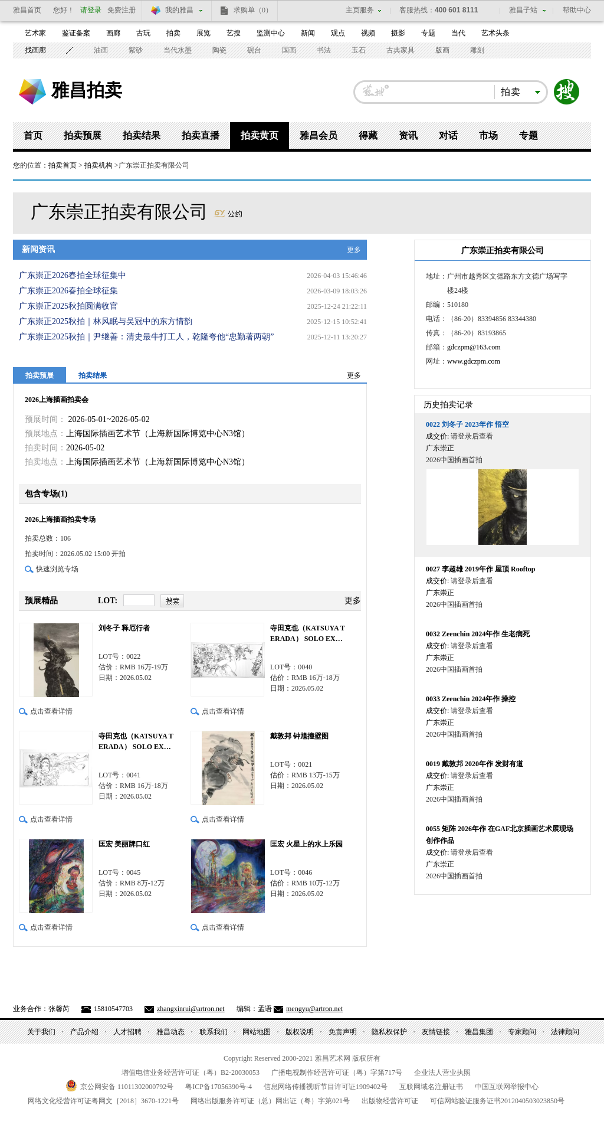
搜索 (567, 92)
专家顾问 (522, 1032)
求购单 (253, 10)
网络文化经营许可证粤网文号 (103, 1101)
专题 (428, 33)
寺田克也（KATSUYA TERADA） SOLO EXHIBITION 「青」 (136, 742)
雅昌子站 (523, 10)
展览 (203, 33)
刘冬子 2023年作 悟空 (467, 424)
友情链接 (436, 1032)
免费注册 (121, 10)
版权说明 (299, 1032)
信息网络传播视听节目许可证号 (326, 1087)
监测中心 (271, 33)
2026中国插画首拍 (454, 460)
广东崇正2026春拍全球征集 (68, 290)
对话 (448, 135)
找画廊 (35, 50)
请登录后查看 (472, 436)
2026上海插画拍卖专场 (60, 519)
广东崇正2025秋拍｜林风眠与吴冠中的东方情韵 (105, 321)
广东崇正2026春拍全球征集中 (72, 275)
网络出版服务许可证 (270, 1101)
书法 (324, 50)
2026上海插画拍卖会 (56, 399)
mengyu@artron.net (314, 1009)
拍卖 (173, 33)
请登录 (90, 10)
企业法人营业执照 (442, 1072)
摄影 (398, 33)
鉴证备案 (76, 33)
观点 (338, 33)
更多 (354, 250)
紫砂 (136, 50)
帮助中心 (577, 10)
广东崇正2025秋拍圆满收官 (68, 306)
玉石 (359, 50)
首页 (33, 135)
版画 (442, 50)
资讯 (408, 135)
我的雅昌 (179, 10)
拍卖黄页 (259, 135)
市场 (488, 135)
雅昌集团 (479, 1032)
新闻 (308, 33)
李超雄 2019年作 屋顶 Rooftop (480, 569)
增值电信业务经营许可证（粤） (191, 1072)
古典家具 (400, 50)
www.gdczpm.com (473, 361)
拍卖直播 (200, 135)
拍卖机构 (98, 165)
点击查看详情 (51, 711)
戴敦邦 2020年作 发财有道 (474, 764)
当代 (458, 33)
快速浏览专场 (57, 569)
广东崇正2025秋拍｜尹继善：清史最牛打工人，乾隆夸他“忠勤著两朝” (146, 336)
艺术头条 (495, 33)
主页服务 (360, 10)
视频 (368, 33)
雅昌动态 (170, 1032)
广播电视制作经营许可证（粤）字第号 (336, 1072)
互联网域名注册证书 (431, 1087)
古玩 (143, 33)
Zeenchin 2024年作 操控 (471, 699)
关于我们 (41, 1032)
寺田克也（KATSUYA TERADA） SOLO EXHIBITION (307, 634)
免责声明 (343, 1032)
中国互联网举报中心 (507, 1087)
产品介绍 (84, 1032)
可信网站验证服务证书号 (497, 1101)
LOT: (107, 600)
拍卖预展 (82, 135)
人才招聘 (127, 1032)
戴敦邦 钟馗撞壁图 (299, 736)
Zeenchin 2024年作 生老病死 (478, 634)
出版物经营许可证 (390, 1101)
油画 (101, 50)
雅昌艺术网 (32, 91)
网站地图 (256, 1032)
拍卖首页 (62, 165)
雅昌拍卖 (86, 89)
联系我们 (213, 1032)
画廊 (113, 33)
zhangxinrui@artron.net (191, 1009)
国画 (289, 50)
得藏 (368, 135)
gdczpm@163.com (474, 347)
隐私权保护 (389, 1032)
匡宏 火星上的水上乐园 (306, 844)
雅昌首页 (27, 10)
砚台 (254, 50)
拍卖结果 (141, 135)
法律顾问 (565, 1032)
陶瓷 (219, 50)
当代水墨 (177, 50)
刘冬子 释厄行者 (124, 628)
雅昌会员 (318, 135)
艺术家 (35, 33)
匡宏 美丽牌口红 (124, 844)
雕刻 (477, 50)
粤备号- (218, 1087)
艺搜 (233, 33)
